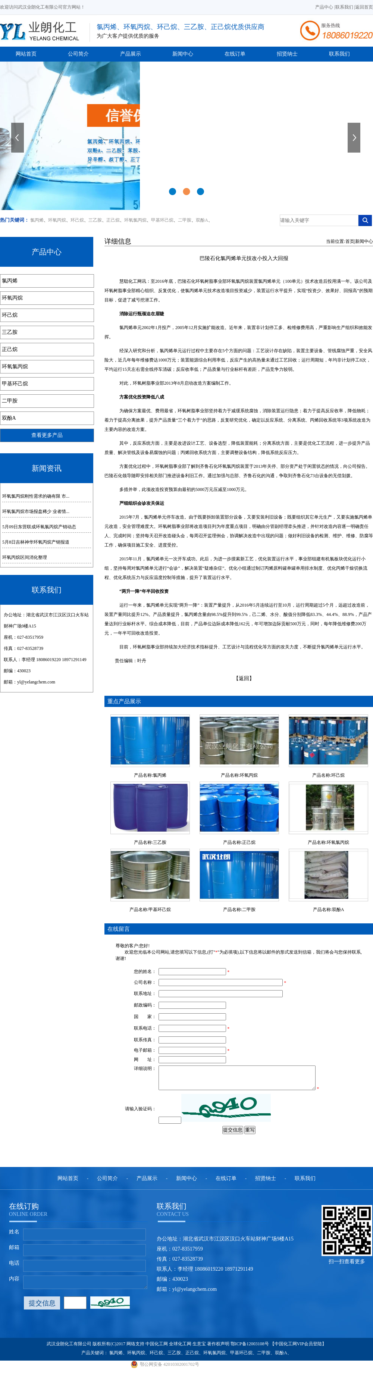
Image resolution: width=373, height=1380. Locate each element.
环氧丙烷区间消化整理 (24, 557)
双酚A (202, 220)
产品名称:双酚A (328, 909)
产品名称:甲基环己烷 (150, 909)
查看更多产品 (47, 435)
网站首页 (26, 54)
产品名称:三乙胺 (150, 842)
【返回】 (243, 678)
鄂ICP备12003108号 (250, 1348)
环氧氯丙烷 (135, 220)
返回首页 (364, 7)
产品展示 (130, 54)
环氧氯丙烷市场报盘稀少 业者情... (35, 511)
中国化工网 (156, 1348)
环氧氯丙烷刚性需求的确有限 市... (35, 496)
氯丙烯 (37, 220)
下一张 (355, 138)
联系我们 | (345, 7)
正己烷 (113, 220)
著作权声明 (218, 1348)
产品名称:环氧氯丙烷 (328, 842)
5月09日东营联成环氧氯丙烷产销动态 (39, 526)
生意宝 (199, 1348)
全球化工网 (180, 1348)
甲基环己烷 (162, 220)
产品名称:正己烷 (239, 842)
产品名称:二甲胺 (239, 909)
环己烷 (77, 220)
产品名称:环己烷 (328, 775)
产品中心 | (325, 7)
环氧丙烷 (57, 220)
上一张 (18, 138)
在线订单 (235, 54)
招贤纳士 (287, 54)
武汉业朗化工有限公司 (69, 1348)
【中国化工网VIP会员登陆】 (298, 1348)
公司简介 (78, 54)
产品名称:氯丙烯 (150, 775)
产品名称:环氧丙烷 (239, 775)
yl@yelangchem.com (36, 682)
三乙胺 (95, 220)
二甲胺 (184, 220)
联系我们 (339, 54)
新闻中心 (182, 54)
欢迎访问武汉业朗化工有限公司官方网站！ (42, 7)
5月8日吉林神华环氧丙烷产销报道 (35, 542)
